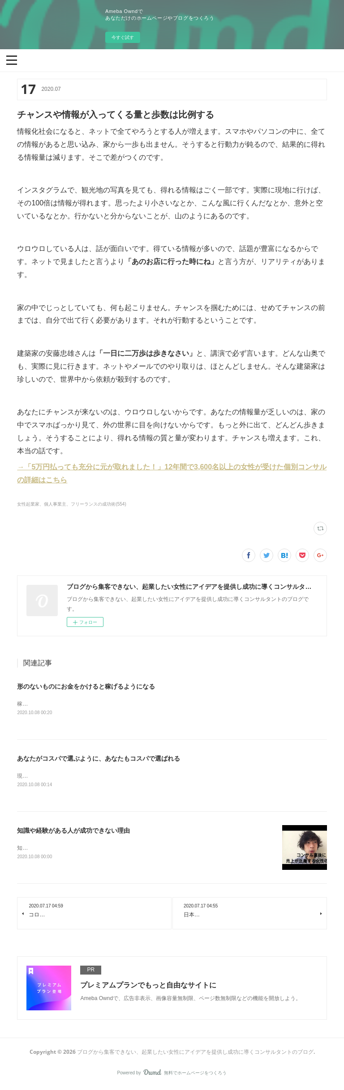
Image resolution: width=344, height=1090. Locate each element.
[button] (11, 59)
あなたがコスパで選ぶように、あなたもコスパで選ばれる (98, 759)
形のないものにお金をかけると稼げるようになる (86, 686)
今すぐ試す (123, 37)
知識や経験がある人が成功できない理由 (73, 831)
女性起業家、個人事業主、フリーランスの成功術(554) (71, 504)
